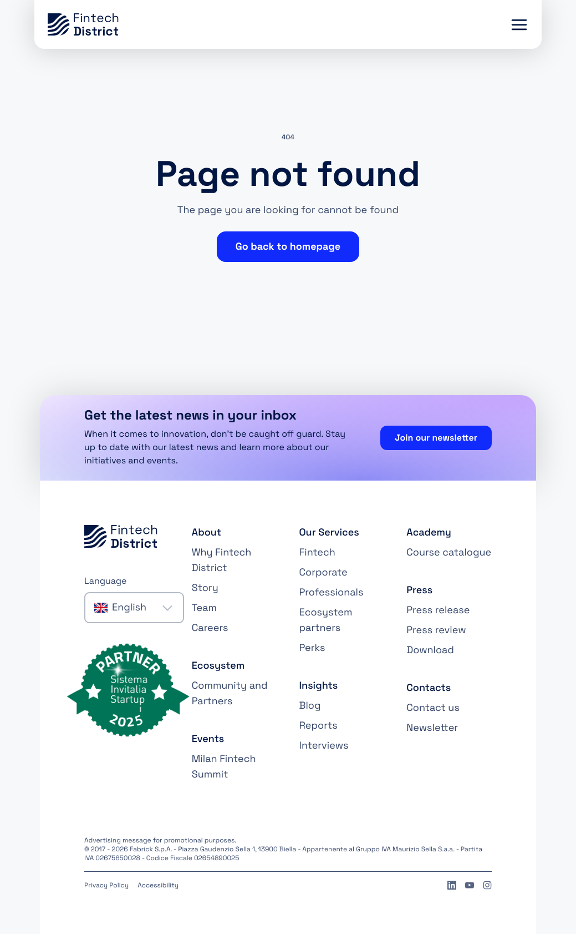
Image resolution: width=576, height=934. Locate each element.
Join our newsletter (436, 437)
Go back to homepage (288, 246)
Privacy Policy (106, 885)
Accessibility (158, 885)
